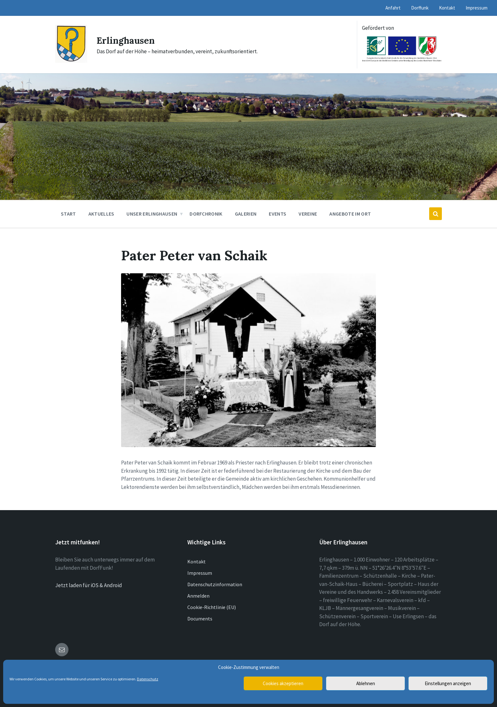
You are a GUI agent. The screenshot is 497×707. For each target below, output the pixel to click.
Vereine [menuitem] (308, 214)
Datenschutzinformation (214, 584)
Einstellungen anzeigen (448, 683)
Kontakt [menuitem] (447, 8)
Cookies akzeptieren (283, 683)
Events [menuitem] (277, 214)
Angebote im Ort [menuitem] (350, 214)
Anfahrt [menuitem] (393, 8)
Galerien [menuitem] (246, 214)
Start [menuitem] (68, 214)
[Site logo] (71, 60)
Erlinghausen (127, 40)
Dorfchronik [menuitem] (206, 214)
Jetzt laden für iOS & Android (88, 585)
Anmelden (198, 596)
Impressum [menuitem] (476, 8)
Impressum (199, 573)
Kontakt (196, 561)
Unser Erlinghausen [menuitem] (151, 214)
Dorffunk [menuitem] (420, 8)
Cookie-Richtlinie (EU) (211, 607)
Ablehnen (365, 683)
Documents (199, 618)
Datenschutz (147, 679)
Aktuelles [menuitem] (101, 214)
